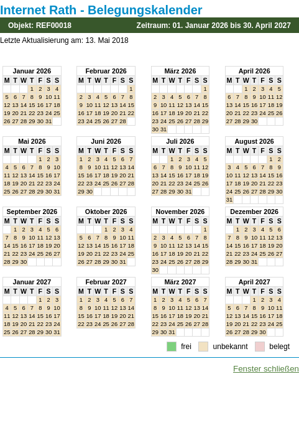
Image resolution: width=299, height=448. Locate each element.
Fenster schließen (266, 368)
